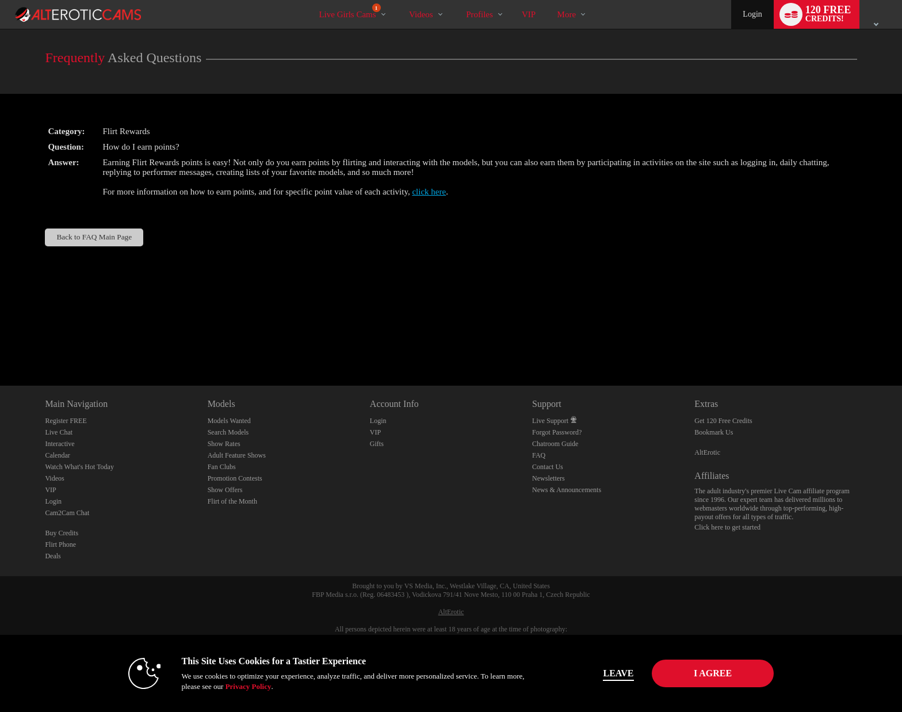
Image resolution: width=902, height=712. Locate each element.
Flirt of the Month (232, 501)
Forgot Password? (557, 432)
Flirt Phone (60, 544)
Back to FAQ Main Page (94, 237)
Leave (612, 673)
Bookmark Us (713, 432)
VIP (529, 14)
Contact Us (547, 467)
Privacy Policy (242, 686)
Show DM (0, 342)
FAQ (538, 455)
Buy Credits (61, 533)
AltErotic (707, 452)
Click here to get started (727, 527)
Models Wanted (229, 421)
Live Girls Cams (349, 11)
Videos (421, 14)
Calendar (57, 455)
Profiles (479, 14)
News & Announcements (566, 490)
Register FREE (65, 421)
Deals (52, 556)
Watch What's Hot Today (79, 467)
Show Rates (224, 444)
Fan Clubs (222, 467)
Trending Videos (399, 0)
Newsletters (548, 478)
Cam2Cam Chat (67, 513)
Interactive (59, 444)
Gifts (377, 444)
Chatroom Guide (555, 444)
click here (429, 191)
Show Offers (225, 490)
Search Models (228, 432)
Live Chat (58, 432)
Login (752, 14)
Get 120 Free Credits (723, 421)
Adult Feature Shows (237, 455)
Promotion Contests (235, 478)
